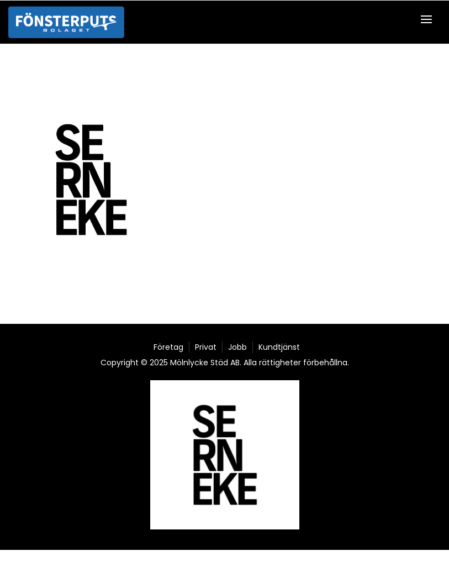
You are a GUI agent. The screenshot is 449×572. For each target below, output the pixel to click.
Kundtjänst (279, 347)
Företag (168, 347)
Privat (205, 347)
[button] (429, 19)
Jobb (237, 347)
